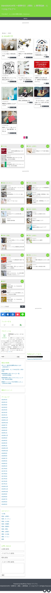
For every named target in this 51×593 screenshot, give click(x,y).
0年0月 (9, 33)
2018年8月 (4, 455)
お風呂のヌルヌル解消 (37, 240)
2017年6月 (4, 473)
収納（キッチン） (28, 81)
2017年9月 (4, 468)
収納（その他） (29, 57)
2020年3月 (4, 430)
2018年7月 (4, 458)
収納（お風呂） (6, 516)
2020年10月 (5, 422)
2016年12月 (5, 486)
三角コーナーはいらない (12, 200)
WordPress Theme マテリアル (29, 585)
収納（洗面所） (13, 107)
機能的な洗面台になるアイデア (39, 227)
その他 (47, 56)
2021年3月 (4, 412)
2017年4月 (4, 478)
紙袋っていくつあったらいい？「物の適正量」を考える (9, 129)
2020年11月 (5, 420)
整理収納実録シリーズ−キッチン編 (14, 194)
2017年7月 (4, 471)
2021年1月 (4, 415)
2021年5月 (4, 407)
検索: (3, 356)
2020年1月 (4, 433)
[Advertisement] (24, 27)
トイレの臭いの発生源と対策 (38, 266)
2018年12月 (5, 448)
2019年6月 (4, 438)
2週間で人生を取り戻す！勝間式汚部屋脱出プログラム (42, 79)
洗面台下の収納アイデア (37, 220)
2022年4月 (4, 399)
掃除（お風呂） (6, 531)
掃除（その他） (6, 534)
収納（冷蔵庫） (6, 524)
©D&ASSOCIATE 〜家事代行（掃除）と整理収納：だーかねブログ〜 (19, 588)
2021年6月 (4, 404)
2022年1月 (4, 402)
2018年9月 (4, 453)
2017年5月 (4, 476)
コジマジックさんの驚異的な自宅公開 (15, 246)
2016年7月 (4, 499)
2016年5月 (4, 504)
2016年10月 (5, 491)
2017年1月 (4, 484)
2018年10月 (5, 450)
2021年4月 (4, 410)
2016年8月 (4, 496)
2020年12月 (5, 417)
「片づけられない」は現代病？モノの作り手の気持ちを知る (42, 102)
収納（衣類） (5, 529)
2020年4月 (4, 427)
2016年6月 (4, 501)
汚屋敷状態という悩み (41, 55)
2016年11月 (5, 489)
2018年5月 (4, 461)
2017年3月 (4, 481)
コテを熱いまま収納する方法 (38, 213)
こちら (9, 351)
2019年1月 (4, 445)
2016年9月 (4, 494)
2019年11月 (5, 435)
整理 (3, 539)
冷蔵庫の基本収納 (11, 220)
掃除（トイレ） (13, 57)
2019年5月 (4, 440)
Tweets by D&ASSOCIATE (34, 359)
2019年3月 (4, 443)
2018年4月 (4, 463)
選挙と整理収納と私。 (24, 100)
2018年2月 (4, 466)
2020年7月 (4, 425)
